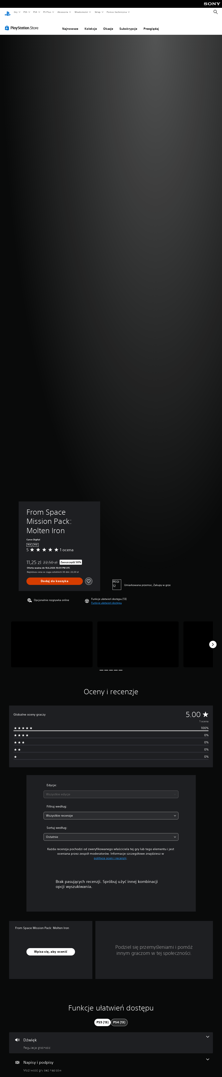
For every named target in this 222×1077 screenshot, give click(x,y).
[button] (106, 599)
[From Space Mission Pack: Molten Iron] (52, 640)
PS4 (35, 11)
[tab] (102, 1018)
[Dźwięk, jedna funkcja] (111, 1038)
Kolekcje (91, 25)
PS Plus (47, 11)
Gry (16, 11)
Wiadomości (81, 11)
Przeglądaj (151, 25)
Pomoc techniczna (116, 11)
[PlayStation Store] (22, 23)
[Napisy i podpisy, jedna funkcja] (111, 1061)
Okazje (108, 25)
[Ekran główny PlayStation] (7, 12)
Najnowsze (70, 25)
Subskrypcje (128, 25)
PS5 (25, 11)
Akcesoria (62, 11)
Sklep (98, 11)
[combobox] (111, 790)
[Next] (213, 640)
